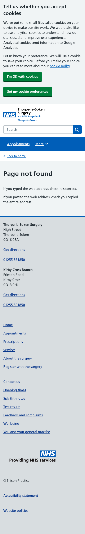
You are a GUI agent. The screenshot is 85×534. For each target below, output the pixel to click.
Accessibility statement (20, 495)
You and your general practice (26, 432)
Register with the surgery (22, 367)
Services (9, 350)
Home (8, 325)
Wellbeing (11, 423)
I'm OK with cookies (22, 76)
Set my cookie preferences (27, 91)
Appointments (18, 144)
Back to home (16, 156)
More (42, 143)
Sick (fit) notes (14, 398)
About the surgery (17, 358)
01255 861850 (14, 260)
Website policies (15, 511)
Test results (11, 407)
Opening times (14, 390)
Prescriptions (13, 341)
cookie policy (60, 66)
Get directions (14, 250)
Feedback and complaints (23, 415)
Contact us (11, 382)
